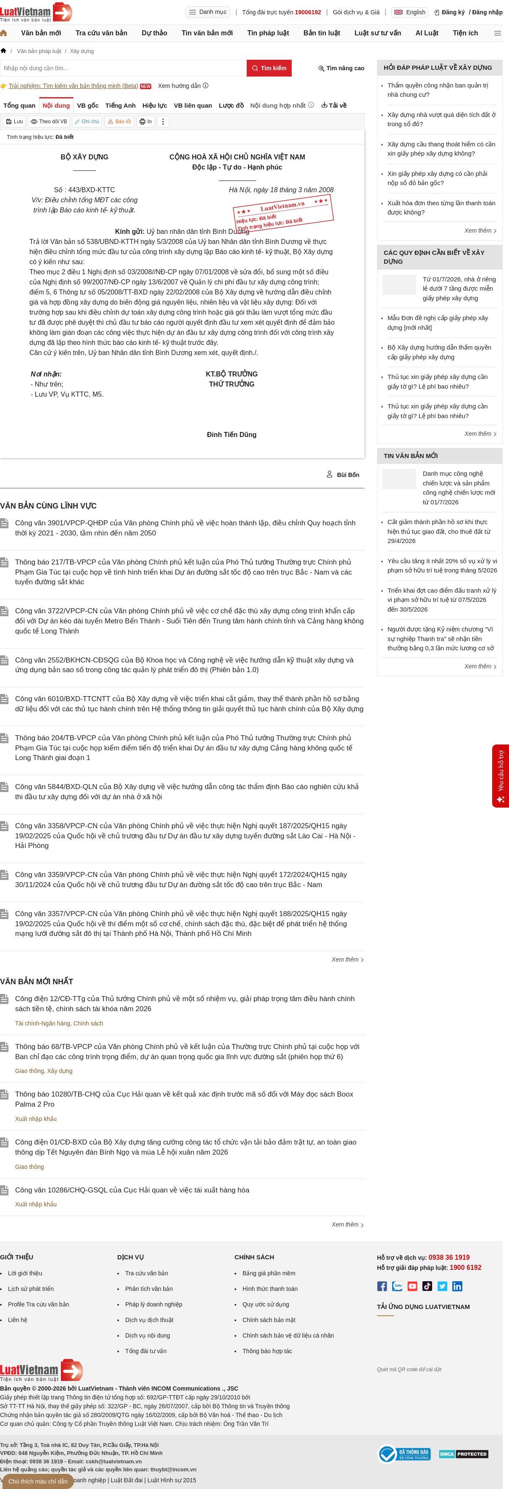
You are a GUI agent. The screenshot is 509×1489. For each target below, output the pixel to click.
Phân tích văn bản (149, 1288)
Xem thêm (348, 959)
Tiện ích (465, 33)
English (409, 12)
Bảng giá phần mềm (269, 1273)
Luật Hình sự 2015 (172, 1480)
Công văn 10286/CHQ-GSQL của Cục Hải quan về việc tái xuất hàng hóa (132, 1190)
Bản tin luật (321, 33)
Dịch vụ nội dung (147, 1335)
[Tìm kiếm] (269, 68)
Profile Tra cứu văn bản (38, 1304)
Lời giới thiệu (25, 1273)
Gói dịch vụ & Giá (356, 12)
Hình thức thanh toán (270, 1288)
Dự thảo (154, 33)
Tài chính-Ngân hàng (42, 1023)
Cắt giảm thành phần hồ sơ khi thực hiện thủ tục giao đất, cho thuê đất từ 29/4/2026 (439, 531)
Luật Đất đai (126, 1480)
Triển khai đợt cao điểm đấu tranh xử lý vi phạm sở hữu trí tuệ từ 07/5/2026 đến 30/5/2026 (442, 600)
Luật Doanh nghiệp (81, 1480)
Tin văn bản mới (207, 33)
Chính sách (88, 1023)
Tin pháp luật (268, 33)
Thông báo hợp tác (267, 1351)
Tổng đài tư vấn (145, 1351)
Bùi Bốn (342, 474)
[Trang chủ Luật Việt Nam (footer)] (41, 1379)
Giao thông (29, 1071)
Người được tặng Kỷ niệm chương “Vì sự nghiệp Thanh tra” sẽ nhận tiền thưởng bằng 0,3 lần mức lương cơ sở (441, 638)
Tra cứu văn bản (101, 33)
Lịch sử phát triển (31, 1288)
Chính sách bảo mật (269, 1320)
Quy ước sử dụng (266, 1304)
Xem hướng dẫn (183, 85)
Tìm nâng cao (341, 68)
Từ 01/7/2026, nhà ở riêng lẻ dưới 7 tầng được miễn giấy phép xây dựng (459, 289)
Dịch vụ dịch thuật (149, 1320)
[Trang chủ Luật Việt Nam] (36, 12)
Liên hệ (17, 1320)
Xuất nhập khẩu (36, 1118)
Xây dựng (59, 1071)
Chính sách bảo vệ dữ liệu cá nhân (288, 1335)
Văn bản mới (41, 33)
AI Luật (427, 33)
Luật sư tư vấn (378, 33)
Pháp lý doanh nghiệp (153, 1304)
